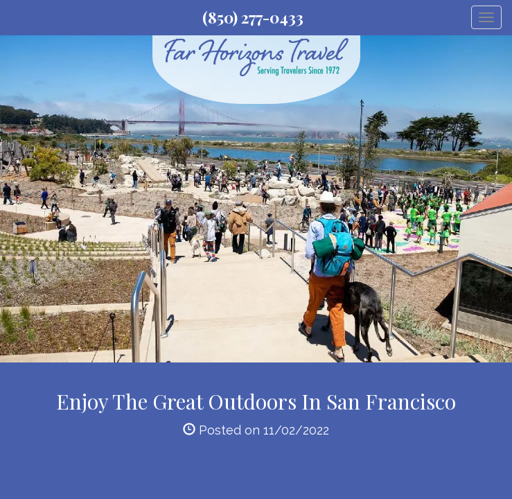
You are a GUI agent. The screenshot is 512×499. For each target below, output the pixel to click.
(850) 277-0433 (252, 17)
